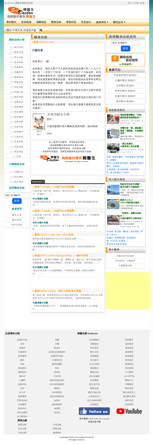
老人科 (22, 392)
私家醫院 (94, 380)
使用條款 (94, 404)
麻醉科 (57, 388)
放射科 (57, 400)
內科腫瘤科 (57, 392)
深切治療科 (22, 412)
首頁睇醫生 (94, 340)
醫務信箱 (56, 22)
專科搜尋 (94, 348)
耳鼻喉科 (16, 67)
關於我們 (129, 400)
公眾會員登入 (94, 396)
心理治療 (57, 425)
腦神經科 (22, 372)
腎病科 (57, 348)
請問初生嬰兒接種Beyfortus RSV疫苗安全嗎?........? (58, 239)
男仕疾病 (16, 57)
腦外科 (22, 376)
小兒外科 (57, 376)
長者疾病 (16, 62)
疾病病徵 (26, 22)
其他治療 (22, 433)
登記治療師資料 (94, 400)
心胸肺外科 (57, 360)
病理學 (57, 408)
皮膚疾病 (16, 102)
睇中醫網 (114, 249)
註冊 (136, 3)
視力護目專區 (117, 179)
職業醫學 (22, 396)
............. (65, 203)
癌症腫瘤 (16, 112)
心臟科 (22, 380)
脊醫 (57, 340)
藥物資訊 (94, 368)
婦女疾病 (16, 47)
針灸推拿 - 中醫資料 (125, 261)
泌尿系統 (16, 122)
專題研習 (71, 22)
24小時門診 (129, 376)
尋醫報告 (41, 22)
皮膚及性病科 (57, 356)
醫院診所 (119, 22)
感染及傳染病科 (57, 380)
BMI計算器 (17, 225)
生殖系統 (16, 127)
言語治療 (22, 429)
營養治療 (57, 429)
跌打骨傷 (16, 182)
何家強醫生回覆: (59, 114)
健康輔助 (57, 433)
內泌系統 (16, 147)
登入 (130, 3)
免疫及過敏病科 (57, 396)
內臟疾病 (16, 72)
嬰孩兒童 (16, 52)
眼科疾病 (16, 97)
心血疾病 (16, 137)
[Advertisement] (89, 10)
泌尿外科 (22, 384)
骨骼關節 (16, 107)
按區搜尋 (129, 344)
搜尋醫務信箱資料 (122, 37)
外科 (22, 388)
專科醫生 (11, 22)
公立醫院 (129, 372)
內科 (22, 364)
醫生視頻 (17, 220)
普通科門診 (22, 340)
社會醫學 (22, 404)
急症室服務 (94, 376)
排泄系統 (16, 142)
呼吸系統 (16, 82)
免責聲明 (129, 404)
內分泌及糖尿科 (57, 384)
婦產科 (22, 348)
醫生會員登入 (129, 392)
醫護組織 (94, 388)
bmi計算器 (94, 364)
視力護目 (94, 360)
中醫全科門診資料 (125, 256)
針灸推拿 (16, 177)
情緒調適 (129, 356)
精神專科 (16, 132)
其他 (17, 156)
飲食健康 (16, 117)
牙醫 (57, 344)
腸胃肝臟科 (57, 364)
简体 (142, 3)
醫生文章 (17, 215)
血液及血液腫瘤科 (57, 352)
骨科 (57, 368)
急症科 (57, 412)
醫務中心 (129, 380)
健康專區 (102, 22)
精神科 (57, 372)
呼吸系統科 (22, 400)
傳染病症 (16, 152)
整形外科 (22, 408)
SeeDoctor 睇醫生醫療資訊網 (19, 3)
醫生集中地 (94, 384)
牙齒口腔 (16, 92)
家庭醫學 (22, 356)
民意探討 (86, 22)
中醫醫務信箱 (125, 265)
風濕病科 (22, 368)
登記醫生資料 (129, 396)
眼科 (22, 360)
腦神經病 (16, 77)
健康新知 (129, 364)
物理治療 (22, 425)
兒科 (22, 344)
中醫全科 (16, 172)
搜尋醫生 (129, 340)
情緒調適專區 (117, 110)
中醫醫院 (129, 384)
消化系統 (16, 87)
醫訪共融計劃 (94, 392)
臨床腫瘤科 (57, 404)
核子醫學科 (22, 416)
